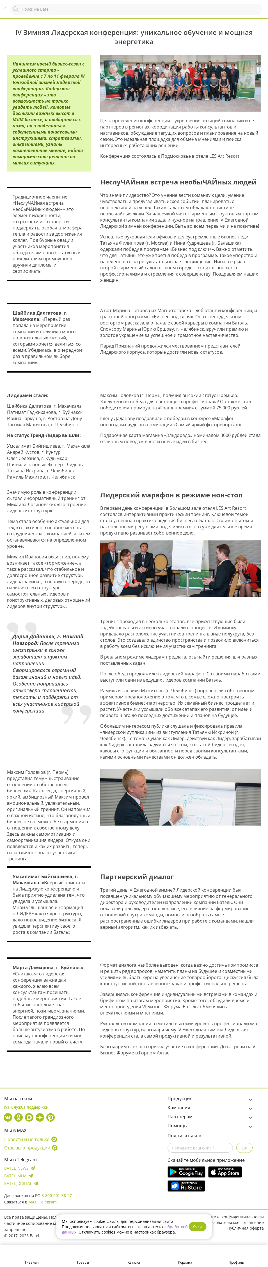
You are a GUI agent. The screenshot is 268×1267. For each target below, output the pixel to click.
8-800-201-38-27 (57, 1195)
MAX (32, 1202)
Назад (7, 12)
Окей (197, 1226)
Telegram (48, 1202)
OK (244, 1148)
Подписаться (184, 1136)
